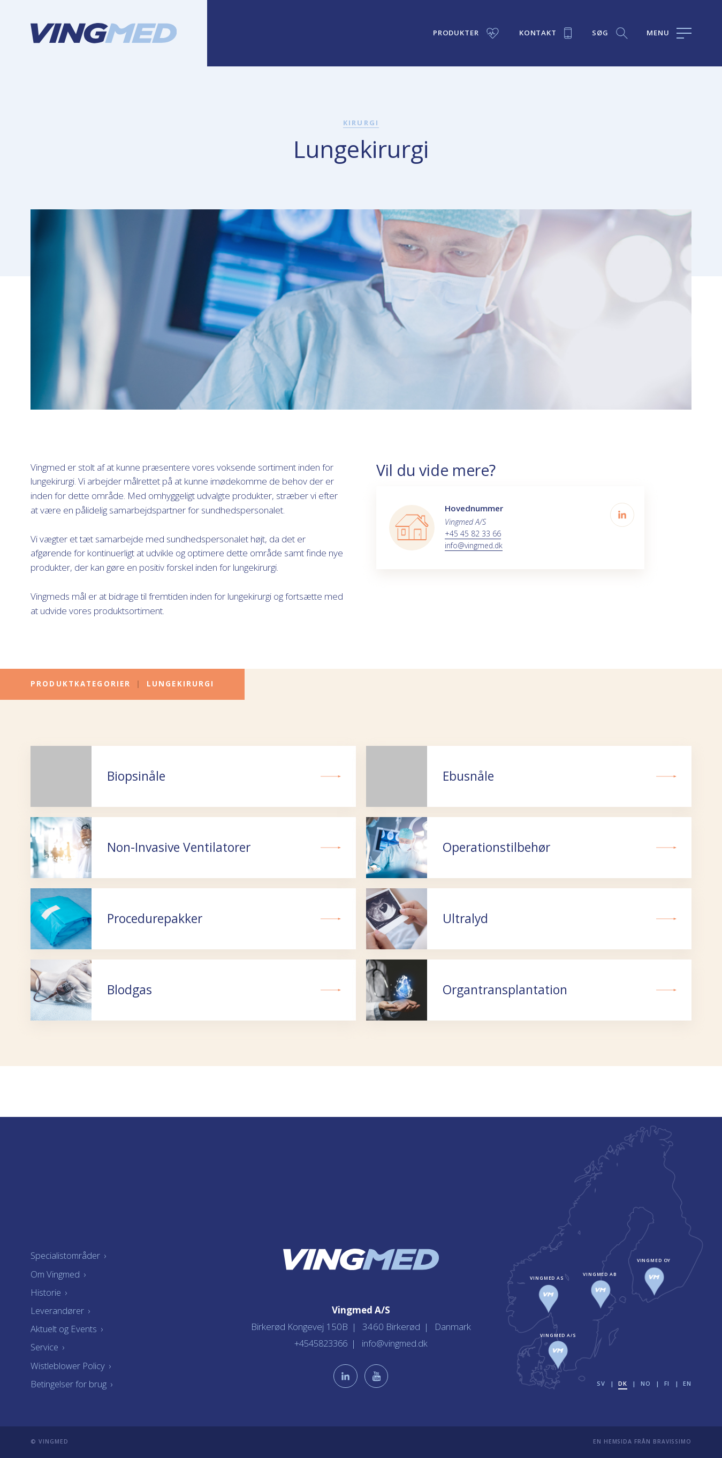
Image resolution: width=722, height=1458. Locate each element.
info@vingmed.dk (474, 545)
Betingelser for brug (72, 1383)
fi (667, 1383)
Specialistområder (70, 1255)
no (645, 1383)
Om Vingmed (59, 1273)
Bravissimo (671, 1441)
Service (48, 1347)
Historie (49, 1292)
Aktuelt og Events (67, 1329)
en (686, 1383)
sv (600, 1383)
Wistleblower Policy (71, 1365)
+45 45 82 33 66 (473, 533)
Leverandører (61, 1310)
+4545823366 (321, 1342)
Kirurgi (361, 122)
